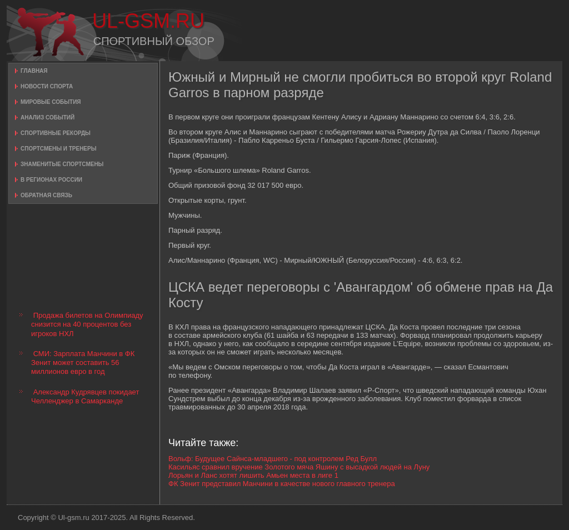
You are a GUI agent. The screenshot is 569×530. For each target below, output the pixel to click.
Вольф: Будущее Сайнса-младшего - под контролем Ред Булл (272, 458)
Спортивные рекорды (56, 133)
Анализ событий (47, 117)
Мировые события (51, 102)
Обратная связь (46, 195)
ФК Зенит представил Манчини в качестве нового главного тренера (281, 483)
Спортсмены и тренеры (58, 149)
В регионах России (51, 180)
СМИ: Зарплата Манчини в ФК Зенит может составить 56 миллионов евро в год (82, 362)
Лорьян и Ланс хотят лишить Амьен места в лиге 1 (253, 475)
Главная (34, 71)
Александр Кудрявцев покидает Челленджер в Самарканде (85, 396)
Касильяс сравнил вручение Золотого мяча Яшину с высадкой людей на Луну (299, 467)
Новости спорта (47, 86)
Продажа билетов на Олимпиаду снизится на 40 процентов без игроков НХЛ (87, 324)
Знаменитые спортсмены (62, 164)
